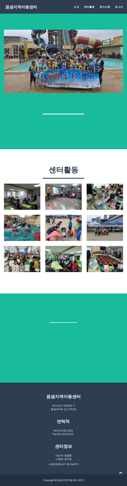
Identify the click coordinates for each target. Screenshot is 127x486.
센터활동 (89, 9)
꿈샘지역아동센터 (24, 10)
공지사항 (105, 9)
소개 (76, 9)
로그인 (119, 9)
